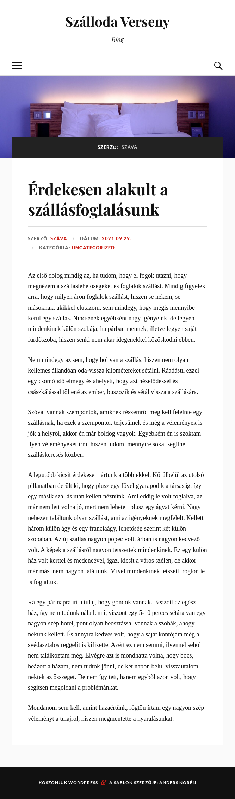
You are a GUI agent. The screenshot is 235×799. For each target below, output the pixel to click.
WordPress (83, 782)
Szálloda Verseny (117, 21)
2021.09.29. (116, 238)
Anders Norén (177, 782)
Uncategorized (93, 247)
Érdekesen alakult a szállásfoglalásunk (98, 198)
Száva (58, 238)
